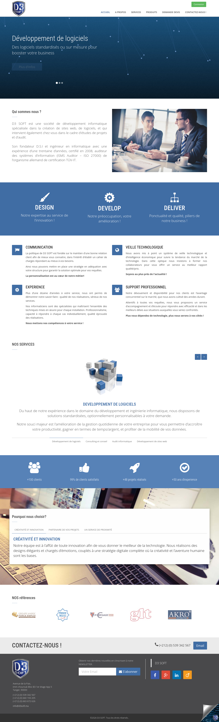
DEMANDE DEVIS (171, 12)
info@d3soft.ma (21, 705)
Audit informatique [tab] (122, 441)
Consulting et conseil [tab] (96, 441)
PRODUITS (151, 12)
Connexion (199, 4)
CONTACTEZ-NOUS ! (195, 12)
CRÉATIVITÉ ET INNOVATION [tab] (29, 529)
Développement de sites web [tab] (152, 441)
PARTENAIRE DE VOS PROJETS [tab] (64, 529)
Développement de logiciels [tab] (66, 441)
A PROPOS (120, 12)
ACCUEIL (105, 12)
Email (200, 646)
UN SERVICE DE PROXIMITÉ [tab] (98, 529)
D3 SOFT (161, 663)
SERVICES (136, 12)
